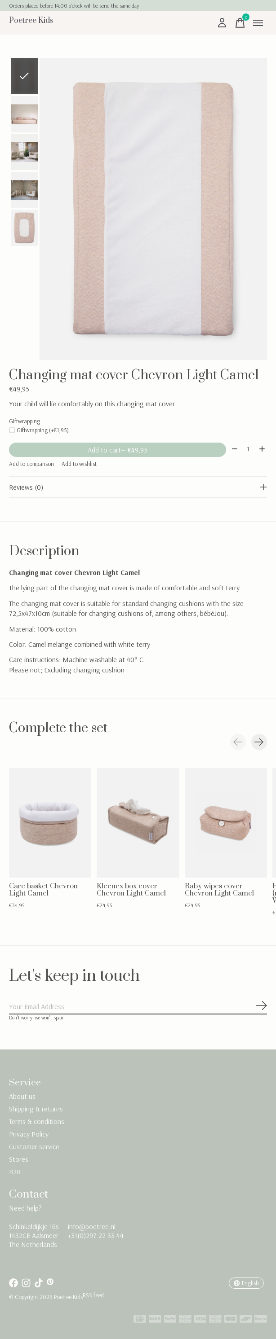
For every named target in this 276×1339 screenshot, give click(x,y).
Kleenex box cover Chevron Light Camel (131, 889)
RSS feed (93, 1295)
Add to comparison (31, 463)
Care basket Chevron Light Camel (43, 889)
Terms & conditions (36, 1121)
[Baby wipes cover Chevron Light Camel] (226, 823)
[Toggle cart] (240, 23)
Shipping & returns (36, 1108)
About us (22, 1096)
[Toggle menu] (258, 23)
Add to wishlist (79, 463)
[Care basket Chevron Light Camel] (50, 823)
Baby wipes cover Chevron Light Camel (219, 889)
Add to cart (117, 449)
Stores (18, 1159)
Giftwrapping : (26, 421)
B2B (15, 1171)
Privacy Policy (29, 1133)
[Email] (138, 1006)
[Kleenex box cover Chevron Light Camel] (138, 823)
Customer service (34, 1146)
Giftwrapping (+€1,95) (43, 430)
